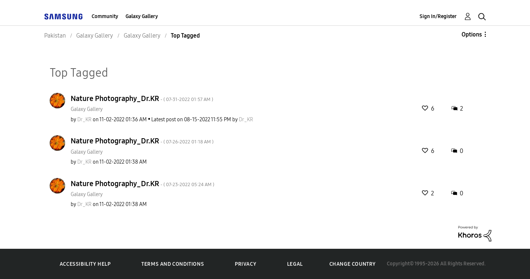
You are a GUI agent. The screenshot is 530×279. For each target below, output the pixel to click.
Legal (295, 264)
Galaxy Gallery (142, 16)
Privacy (245, 264)
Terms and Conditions (172, 264)
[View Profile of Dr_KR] (84, 119)
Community (105, 16)
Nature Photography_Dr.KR (142, 98)
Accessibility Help (85, 264)
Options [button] (472, 34)
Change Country (352, 264)
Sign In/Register (438, 16)
